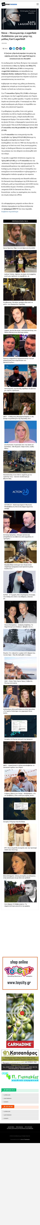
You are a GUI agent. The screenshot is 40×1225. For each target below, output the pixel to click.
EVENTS (6, 1183)
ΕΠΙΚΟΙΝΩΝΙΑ (19, 1209)
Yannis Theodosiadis (25, 1221)
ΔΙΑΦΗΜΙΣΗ (11, 1209)
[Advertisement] (20, 70)
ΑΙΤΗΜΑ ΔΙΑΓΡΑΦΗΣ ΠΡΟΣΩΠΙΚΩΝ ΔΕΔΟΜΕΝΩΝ (20, 1210)
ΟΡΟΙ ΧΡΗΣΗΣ (28, 1209)
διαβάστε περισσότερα (9, 252)
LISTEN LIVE (7, 1177)
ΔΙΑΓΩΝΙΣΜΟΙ (7, 1180)
